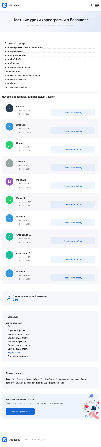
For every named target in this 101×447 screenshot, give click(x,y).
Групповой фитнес (17, 330)
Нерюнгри (75, 379)
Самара (60, 383)
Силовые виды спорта (19, 345)
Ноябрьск (50, 379)
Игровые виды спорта (19, 334)
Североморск (62, 379)
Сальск (19, 383)
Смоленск (85, 379)
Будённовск (49, 383)
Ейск (42, 379)
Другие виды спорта (18, 356)
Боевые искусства (17, 341)
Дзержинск (29, 383)
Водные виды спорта (18, 338)
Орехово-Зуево (24, 379)
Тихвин (39, 383)
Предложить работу (73, 113)
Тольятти (10, 383)
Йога (10, 326)
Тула (8, 379)
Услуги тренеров (14, 323)
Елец (13, 379)
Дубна (35, 379)
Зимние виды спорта (18, 349)
